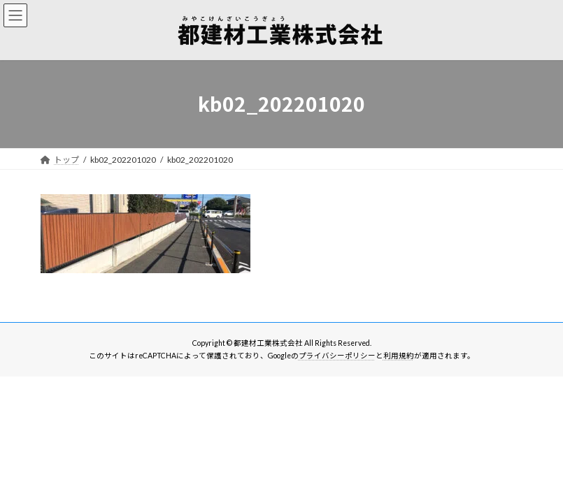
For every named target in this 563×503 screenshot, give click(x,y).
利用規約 (398, 355)
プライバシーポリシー (337, 355)
